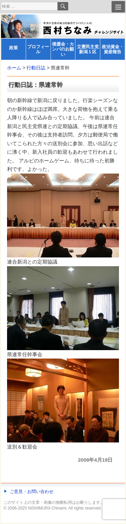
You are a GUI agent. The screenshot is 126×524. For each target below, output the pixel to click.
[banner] (63, 37)
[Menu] (118, 6)
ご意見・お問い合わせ (31, 491)
